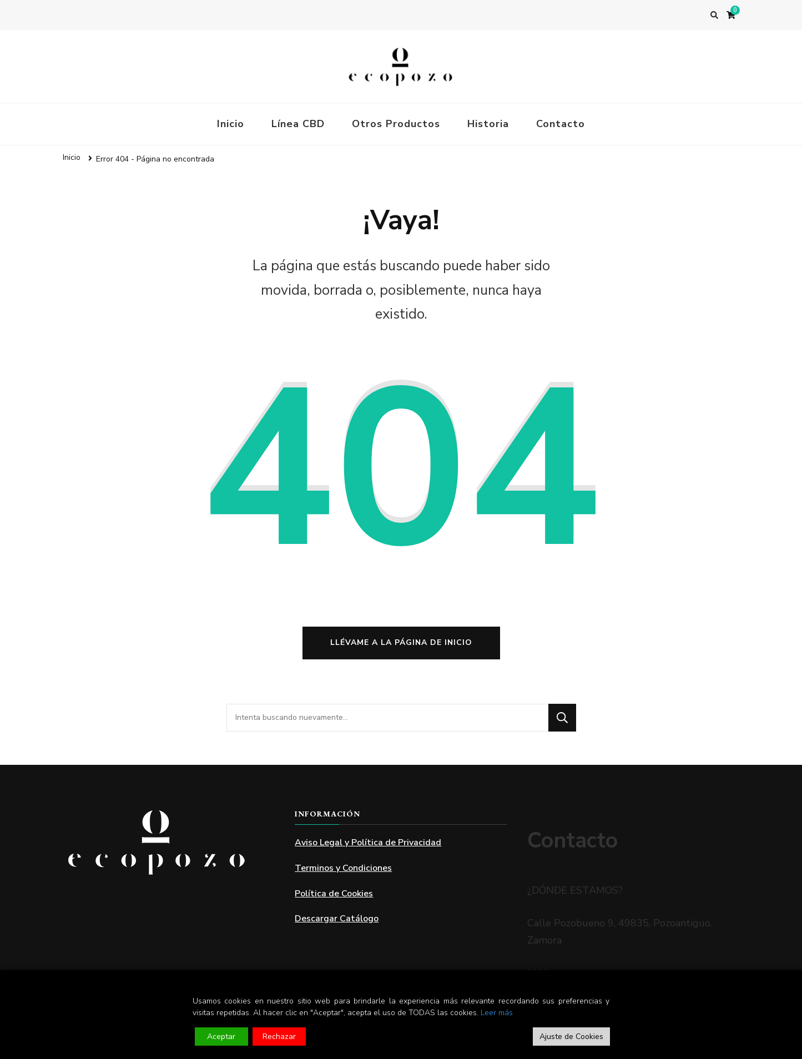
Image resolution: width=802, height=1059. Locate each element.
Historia (488, 123)
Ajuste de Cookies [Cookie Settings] (571, 1036)
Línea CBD (298, 123)
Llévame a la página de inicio (401, 642)
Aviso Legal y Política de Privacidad (368, 842)
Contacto (560, 123)
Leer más (497, 1012)
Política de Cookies (334, 893)
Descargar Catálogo (337, 918)
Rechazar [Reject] (279, 1036)
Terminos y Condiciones (343, 868)
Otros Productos (396, 123)
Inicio (230, 123)
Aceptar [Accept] (221, 1036)
